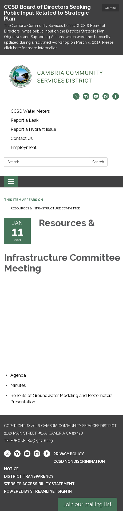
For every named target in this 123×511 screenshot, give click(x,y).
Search (98, 162)
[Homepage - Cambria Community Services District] (61, 76)
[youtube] (96, 98)
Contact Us (22, 138)
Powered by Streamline (29, 491)
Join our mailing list (87, 504)
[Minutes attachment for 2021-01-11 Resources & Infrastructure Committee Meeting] (18, 385)
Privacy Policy (68, 454)
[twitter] (76, 98)
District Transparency (29, 476)
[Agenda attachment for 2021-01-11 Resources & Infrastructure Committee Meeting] (18, 375)
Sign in (65, 491)
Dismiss (110, 8)
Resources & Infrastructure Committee (45, 208)
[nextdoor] (86, 98)
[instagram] (105, 98)
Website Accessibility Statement (39, 484)
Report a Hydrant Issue (33, 129)
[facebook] (115, 98)
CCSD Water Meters (30, 111)
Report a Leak (24, 120)
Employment (24, 147)
